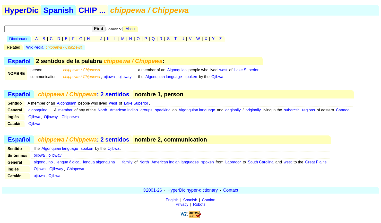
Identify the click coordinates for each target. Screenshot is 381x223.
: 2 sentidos (83, 94)
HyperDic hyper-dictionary (192, 190)
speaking (163, 110)
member (65, 110)
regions (308, 110)
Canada (342, 110)
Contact (230, 190)
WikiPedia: (54, 47)
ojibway (125, 77)
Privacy (182, 204)
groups (146, 110)
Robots (199, 204)
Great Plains (316, 162)
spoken (191, 77)
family (127, 162)
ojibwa (109, 77)
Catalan (208, 200)
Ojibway (51, 117)
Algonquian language (163, 77)
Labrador (233, 162)
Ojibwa (217, 77)
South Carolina (261, 162)
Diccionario (18, 39)
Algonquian (177, 70)
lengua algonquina (99, 162)
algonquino (37, 110)
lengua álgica (68, 162)
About (131, 29)
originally (233, 110)
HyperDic (21, 10)
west (223, 70)
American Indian (124, 110)
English (172, 200)
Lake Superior (246, 70)
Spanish (58, 10)
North (102, 110)
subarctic (292, 110)
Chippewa (70, 117)
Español (19, 61)
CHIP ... (91, 10)
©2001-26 (152, 190)
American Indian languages (175, 162)
